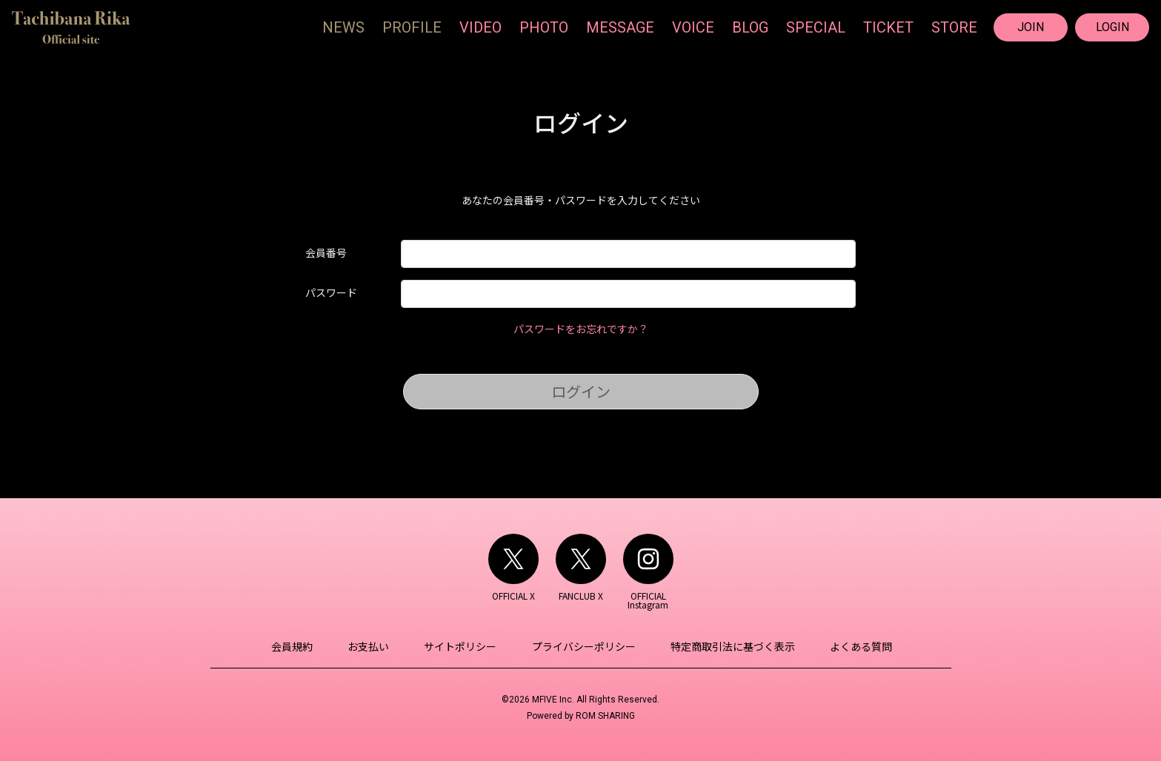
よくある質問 (857, 646)
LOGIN (1112, 27)
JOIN (1030, 27)
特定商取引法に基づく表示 (730, 646)
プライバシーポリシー (583, 646)
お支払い (371, 646)
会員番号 (326, 252)
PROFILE (412, 27)
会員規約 (296, 646)
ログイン (581, 391)
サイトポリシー (461, 646)
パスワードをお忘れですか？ (580, 328)
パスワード (331, 292)
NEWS (343, 27)
